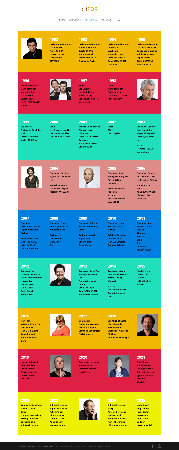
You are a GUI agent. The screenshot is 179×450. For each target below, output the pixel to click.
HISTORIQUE (91, 20)
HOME (62, 20)
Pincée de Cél (102, 446)
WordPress (30, 446)
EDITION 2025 (75, 20)
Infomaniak (49, 446)
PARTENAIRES (107, 20)
